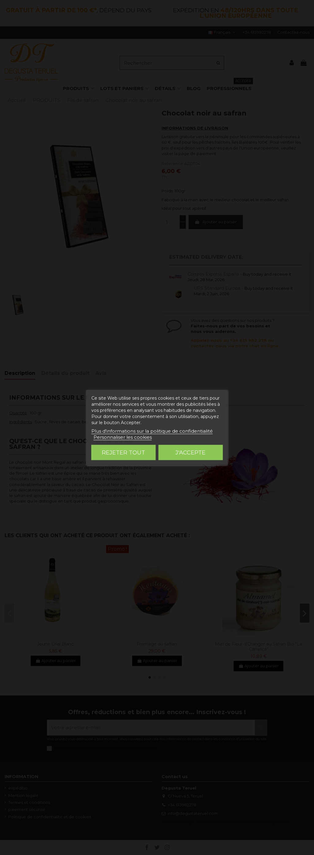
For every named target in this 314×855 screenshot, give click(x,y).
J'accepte (190, 452)
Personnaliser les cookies (123, 437)
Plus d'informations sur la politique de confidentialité (152, 431)
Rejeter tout (123, 452)
